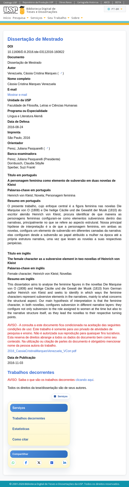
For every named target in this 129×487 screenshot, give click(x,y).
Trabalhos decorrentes (29, 418)
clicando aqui (84, 379)
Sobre (77, 18)
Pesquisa (21, 18)
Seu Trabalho (58, 18)
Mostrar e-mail (17, 94)
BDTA (118, 2)
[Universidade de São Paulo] (10, 10)
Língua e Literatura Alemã (25, 116)
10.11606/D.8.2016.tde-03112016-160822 (36, 52)
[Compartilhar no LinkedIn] (65, 463)
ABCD (107, 2)
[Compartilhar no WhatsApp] (13, 463)
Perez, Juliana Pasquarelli (25, 148)
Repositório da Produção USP (38, 2)
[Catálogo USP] (60, 73)
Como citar (20, 439)
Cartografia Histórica (87, 2)
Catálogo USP (10, 2)
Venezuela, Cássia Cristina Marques (32, 73)
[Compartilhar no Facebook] (26, 463)
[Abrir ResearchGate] (52, 463)
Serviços (38, 18)
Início (7, 18)
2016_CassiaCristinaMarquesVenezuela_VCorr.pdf (42, 351)
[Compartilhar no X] (39, 463)
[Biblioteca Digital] (22, 10)
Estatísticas (21, 429)
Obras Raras (65, 2)
